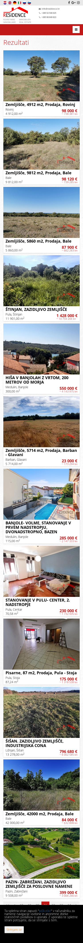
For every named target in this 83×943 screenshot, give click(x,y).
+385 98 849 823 (47, 17)
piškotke (45, 911)
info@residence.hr (49, 9)
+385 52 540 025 (47, 13)
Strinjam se (14, 929)
